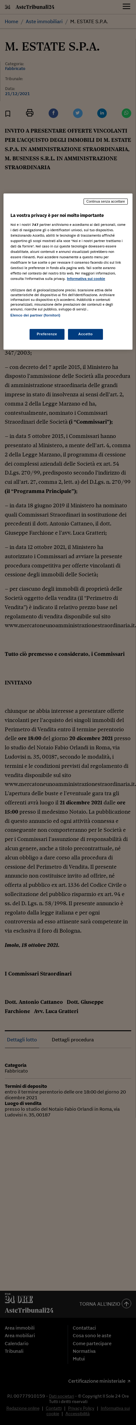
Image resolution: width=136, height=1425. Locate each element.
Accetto (85, 334)
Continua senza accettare (105, 201)
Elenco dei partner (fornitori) (35, 315)
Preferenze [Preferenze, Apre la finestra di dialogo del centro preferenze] (47, 334)
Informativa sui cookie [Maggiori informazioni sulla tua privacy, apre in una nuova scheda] (86, 279)
